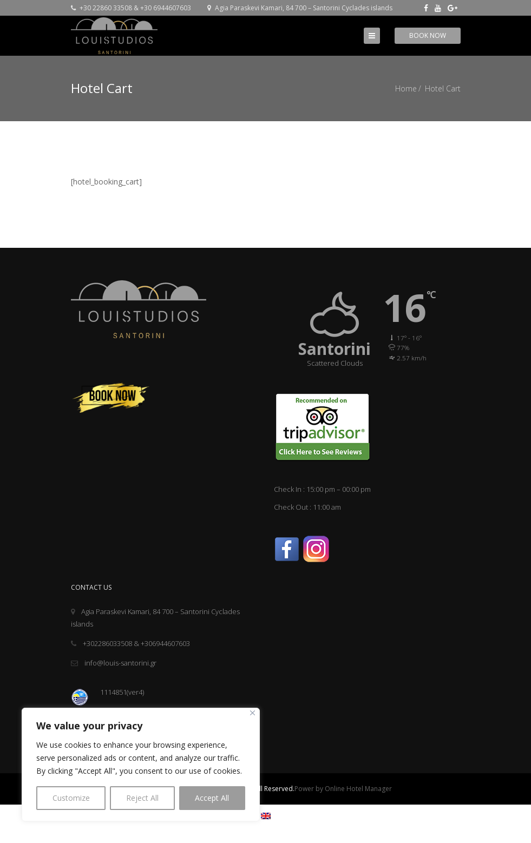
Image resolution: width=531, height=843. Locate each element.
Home (406, 88)
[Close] (252, 712)
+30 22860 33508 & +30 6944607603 (131, 7)
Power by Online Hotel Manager (343, 788)
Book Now (427, 35)
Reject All (142, 798)
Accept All (212, 798)
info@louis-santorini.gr (113, 663)
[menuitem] (265, 815)
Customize (71, 798)
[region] (141, 764)
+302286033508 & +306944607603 (130, 643)
